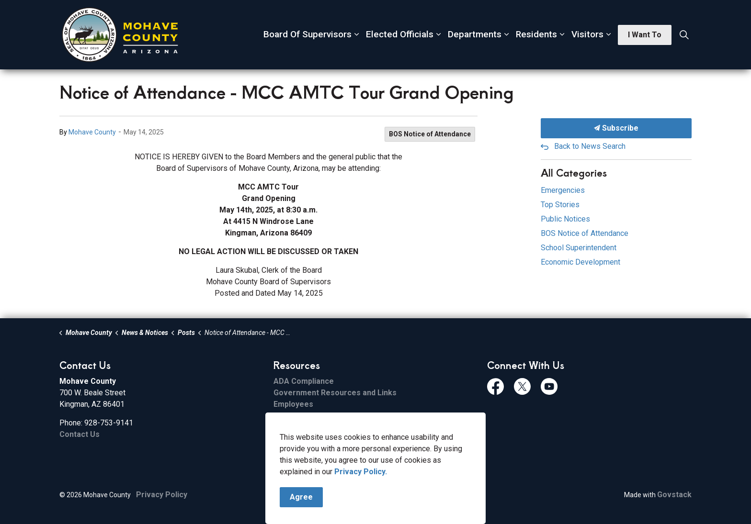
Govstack (674, 494)
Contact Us (79, 434)
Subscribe (616, 128)
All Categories (574, 172)
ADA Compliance (303, 381)
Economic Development (580, 262)
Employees (293, 404)
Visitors (587, 34)
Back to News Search (590, 146)
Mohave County (92, 132)
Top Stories (560, 204)
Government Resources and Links (335, 392)
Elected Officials (399, 34)
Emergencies (563, 190)
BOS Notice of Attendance (430, 134)
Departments (474, 34)
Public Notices (565, 218)
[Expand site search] (684, 35)
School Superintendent (578, 247)
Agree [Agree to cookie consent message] (301, 498)
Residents (536, 34)
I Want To (644, 35)
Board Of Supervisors (307, 34)
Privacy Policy (161, 494)
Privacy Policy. (360, 472)
